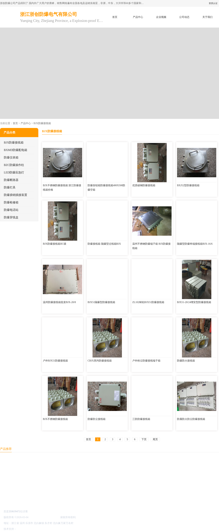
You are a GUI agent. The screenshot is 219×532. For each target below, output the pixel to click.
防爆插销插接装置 (15, 194)
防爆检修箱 (11, 202)
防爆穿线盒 (11, 217)
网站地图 (60, 529)
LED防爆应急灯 (14, 172)
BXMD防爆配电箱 (15, 150)
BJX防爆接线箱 (42, 123)
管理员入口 (47, 529)
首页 (114, 17)
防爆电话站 (11, 209)
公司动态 (184, 17)
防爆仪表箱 (11, 157)
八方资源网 (23, 529)
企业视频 (161, 17)
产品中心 (138, 17)
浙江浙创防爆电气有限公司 (44, 517)
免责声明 (35, 529)
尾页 (155, 439)
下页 (144, 439)
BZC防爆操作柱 (14, 165)
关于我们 (207, 17)
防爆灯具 (10, 187)
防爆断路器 (11, 179)
